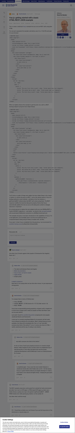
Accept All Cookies (64, 427)
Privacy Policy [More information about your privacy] (10, 432)
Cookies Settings (64, 423)
